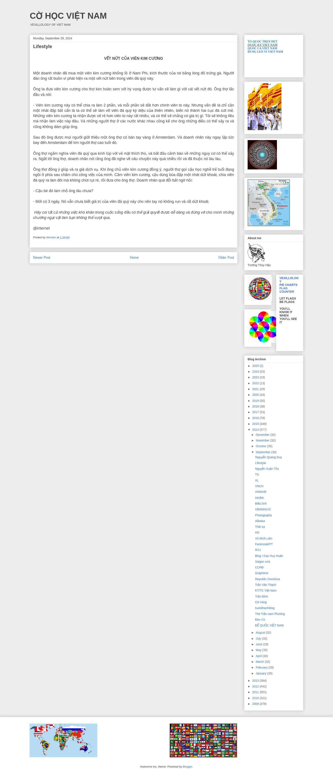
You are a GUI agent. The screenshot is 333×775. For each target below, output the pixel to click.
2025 (256, 366)
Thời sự (260, 526)
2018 (256, 406)
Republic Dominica (267, 579)
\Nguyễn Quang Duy (268, 457)
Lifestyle (260, 463)
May (259, 650)
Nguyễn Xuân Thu (267, 468)
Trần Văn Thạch (265, 584)
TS (257, 474)
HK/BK (259, 498)
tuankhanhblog (265, 608)
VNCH (259, 486)
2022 (256, 383)
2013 (256, 680)
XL (257, 480)
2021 (256, 389)
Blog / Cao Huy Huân (269, 556)
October (261, 446)
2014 (256, 429)
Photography (263, 515)
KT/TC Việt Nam (266, 590)
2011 (256, 692)
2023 (256, 377)
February (262, 667)
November (263, 440)
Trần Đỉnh (261, 596)
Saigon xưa (262, 561)
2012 (256, 686)
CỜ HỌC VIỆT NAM (68, 15)
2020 (256, 394)
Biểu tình (261, 503)
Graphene (261, 573)
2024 (256, 371)
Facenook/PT (264, 544)
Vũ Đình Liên (263, 538)
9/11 (258, 550)
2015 (256, 424)
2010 (256, 698)
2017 (256, 412)
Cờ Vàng (261, 602)
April (259, 656)
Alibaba (260, 521)
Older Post (226, 257)
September (263, 452)
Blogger (187, 766)
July (259, 638)
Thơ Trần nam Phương (270, 614)
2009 (256, 703)
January (261, 673)
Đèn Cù (260, 619)
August (261, 632)
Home (134, 257)
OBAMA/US (263, 509)
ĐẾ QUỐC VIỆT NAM (269, 625)
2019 (256, 400)
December (263, 434)
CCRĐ (259, 567)
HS (257, 532)
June (259, 644)
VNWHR (260, 492)
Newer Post (41, 257)
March (260, 661)
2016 (256, 418)
